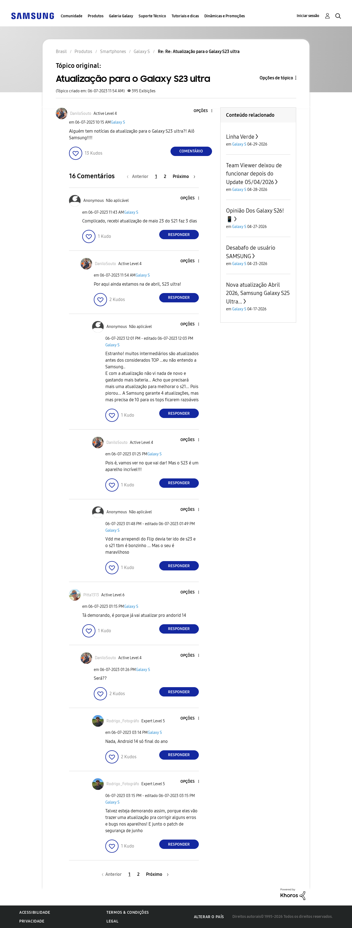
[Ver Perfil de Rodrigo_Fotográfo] (122, 721)
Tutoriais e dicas (185, 16)
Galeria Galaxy (121, 16)
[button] (202, 111)
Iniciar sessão (308, 15)
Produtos (95, 16)
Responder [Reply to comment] (179, 234)
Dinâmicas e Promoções (224, 16)
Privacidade (32, 921)
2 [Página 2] (165, 176)
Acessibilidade (34, 912)
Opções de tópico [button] (276, 77)
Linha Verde (240, 136)
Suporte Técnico (152, 16)
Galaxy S (118, 122)
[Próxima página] (184, 176)
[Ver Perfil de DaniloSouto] (80, 113)
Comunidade (71, 16)
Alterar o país (209, 917)
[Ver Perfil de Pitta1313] (91, 595)
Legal (112, 921)
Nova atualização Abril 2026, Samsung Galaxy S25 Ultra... (258, 293)
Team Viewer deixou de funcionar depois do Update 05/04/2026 (254, 173)
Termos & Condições (127, 912)
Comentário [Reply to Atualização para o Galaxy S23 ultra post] (191, 151)
